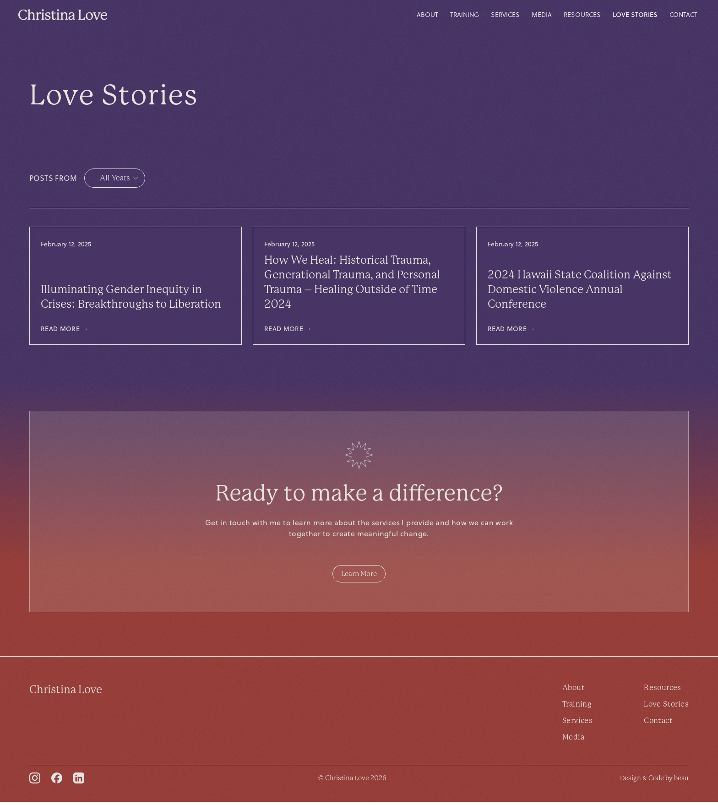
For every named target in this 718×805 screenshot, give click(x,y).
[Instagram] (34, 781)
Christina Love (65, 692)
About (427, 14)
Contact (683, 14)
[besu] (654, 781)
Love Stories (635, 14)
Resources (582, 14)
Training (464, 14)
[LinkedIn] (78, 781)
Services (505, 14)
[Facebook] (56, 781)
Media (542, 14)
